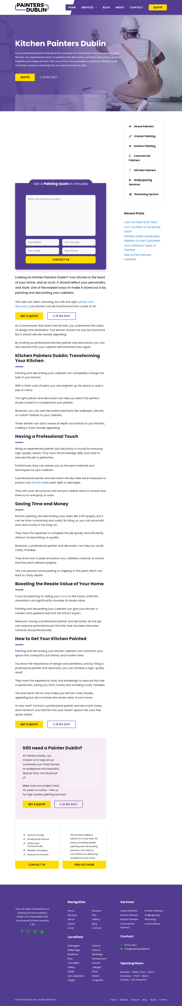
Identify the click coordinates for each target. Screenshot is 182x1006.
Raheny (96, 950)
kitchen (37, 482)
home (64, 596)
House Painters (141, 126)
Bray (70, 958)
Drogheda (97, 980)
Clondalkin (73, 962)
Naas (95, 971)
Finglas (71, 980)
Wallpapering (152, 915)
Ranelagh (97, 954)
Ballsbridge (74, 950)
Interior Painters (129, 915)
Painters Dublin (30, 999)
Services (90, 7)
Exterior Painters (129, 919)
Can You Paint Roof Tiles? (140, 222)
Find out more (84, 864)
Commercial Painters (139, 158)
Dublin (71, 971)
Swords (96, 962)
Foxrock (96, 945)
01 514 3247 (50, 77)
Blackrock (73, 954)
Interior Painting (142, 136)
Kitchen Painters (142, 170)
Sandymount (99, 958)
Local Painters (152, 923)
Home (72, 7)
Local (70, 927)
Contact (136, 7)
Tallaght (96, 967)
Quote (157, 7)
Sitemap (124, 999)
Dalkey (71, 967)
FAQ (94, 915)
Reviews (96, 910)
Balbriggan (74, 945)
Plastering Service (143, 194)
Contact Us (36, 864)
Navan (95, 975)
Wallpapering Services (140, 182)
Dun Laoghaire (76, 975)
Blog (106, 7)
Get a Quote (29, 316)
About (119, 7)
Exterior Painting (142, 146)
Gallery (96, 919)
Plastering (150, 919)
